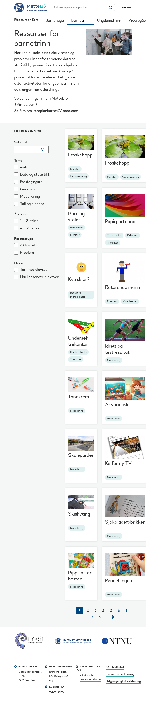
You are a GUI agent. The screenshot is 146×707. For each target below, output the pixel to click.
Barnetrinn (80, 20)
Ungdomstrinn (109, 20)
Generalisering (78, 176)
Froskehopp (80, 155)
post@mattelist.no (90, 679)
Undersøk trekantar (78, 341)
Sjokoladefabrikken (125, 522)
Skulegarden (81, 455)
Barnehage (54, 20)
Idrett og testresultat (117, 349)
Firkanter (132, 235)
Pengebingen (118, 580)
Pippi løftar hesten (80, 575)
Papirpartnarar (120, 221)
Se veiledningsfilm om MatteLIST (42, 99)
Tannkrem (78, 397)
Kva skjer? (79, 279)
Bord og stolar (76, 216)
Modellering (113, 360)
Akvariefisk (116, 404)
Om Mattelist (115, 667)
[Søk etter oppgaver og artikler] (79, 7)
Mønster (75, 169)
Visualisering (114, 235)
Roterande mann (122, 287)
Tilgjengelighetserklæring (123, 681)
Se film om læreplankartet (36, 111)
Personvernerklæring (120, 674)
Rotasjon (112, 301)
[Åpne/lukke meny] (125, 7)
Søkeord (20, 142)
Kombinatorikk (78, 352)
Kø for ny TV (118, 463)
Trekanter (112, 242)
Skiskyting (79, 514)
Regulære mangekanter (77, 294)
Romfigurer (76, 227)
